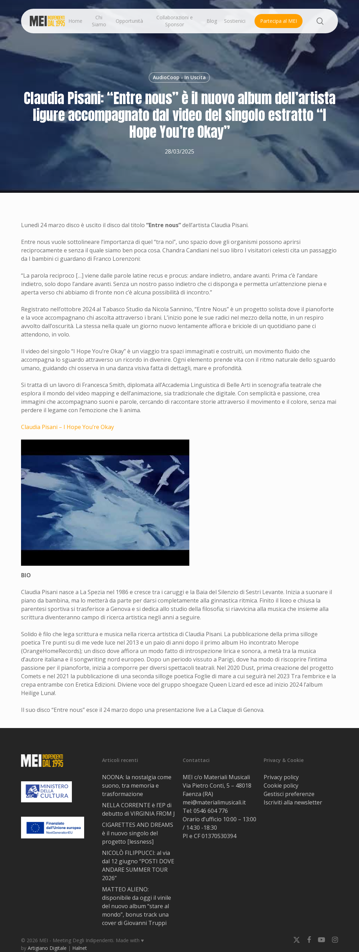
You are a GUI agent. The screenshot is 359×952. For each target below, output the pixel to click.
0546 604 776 (211, 811)
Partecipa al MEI (278, 21)
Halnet (79, 948)
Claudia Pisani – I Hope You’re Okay (67, 427)
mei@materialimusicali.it (214, 802)
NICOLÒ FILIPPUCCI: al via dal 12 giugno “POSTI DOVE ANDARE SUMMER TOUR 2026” (138, 865)
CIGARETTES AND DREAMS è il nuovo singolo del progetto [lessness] (137, 833)
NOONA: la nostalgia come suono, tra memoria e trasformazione (136, 785)
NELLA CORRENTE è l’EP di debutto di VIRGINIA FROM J (138, 809)
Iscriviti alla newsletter (293, 802)
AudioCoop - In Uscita (179, 77)
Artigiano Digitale (47, 948)
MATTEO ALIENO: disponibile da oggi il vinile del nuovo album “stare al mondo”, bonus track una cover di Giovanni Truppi (136, 906)
